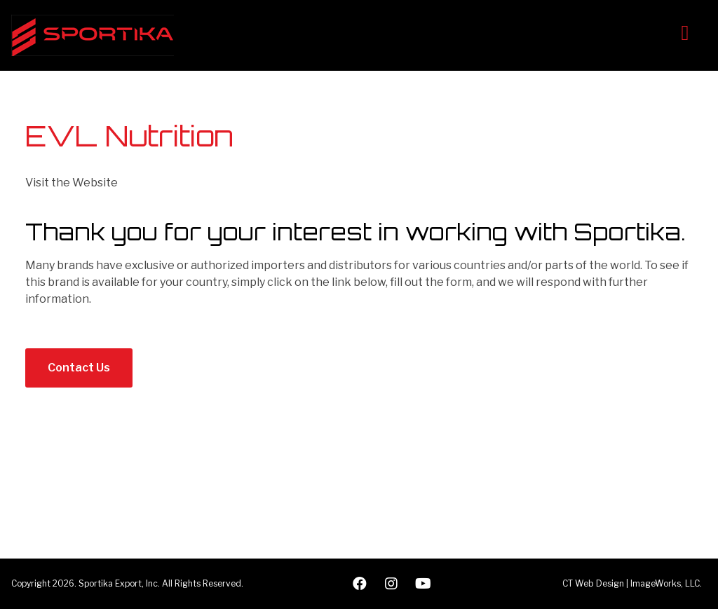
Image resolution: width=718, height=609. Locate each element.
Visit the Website (71, 182)
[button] (79, 368)
